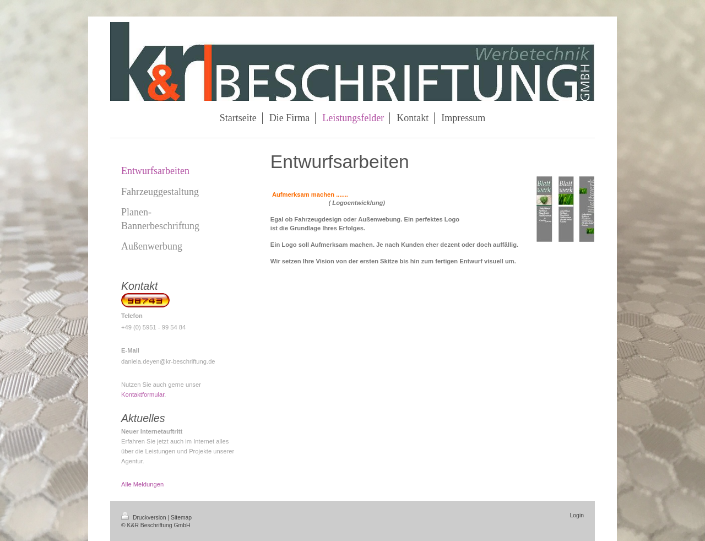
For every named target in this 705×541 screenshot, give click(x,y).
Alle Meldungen (142, 484)
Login (577, 515)
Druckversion (144, 518)
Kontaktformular (142, 394)
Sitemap (181, 518)
